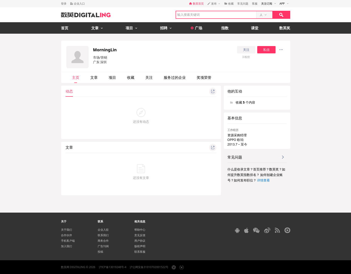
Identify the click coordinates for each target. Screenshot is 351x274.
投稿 (100, 252)
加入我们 (66, 246)
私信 (266, 50)
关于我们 (66, 230)
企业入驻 (103, 230)
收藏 (130, 77)
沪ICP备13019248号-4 (113, 267)
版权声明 (139, 246)
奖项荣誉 (204, 77)
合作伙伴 (66, 235)
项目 (112, 77)
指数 (225, 27)
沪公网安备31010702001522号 (149, 267)
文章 (94, 77)
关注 (246, 50)
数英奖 (284, 27)
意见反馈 (139, 235)
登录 (63, 3)
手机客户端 (68, 241)
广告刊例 (103, 246)
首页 (64, 27)
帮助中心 (139, 230)
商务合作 (103, 241)
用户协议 (139, 241)
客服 (254, 3)
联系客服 (139, 252)
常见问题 (242, 3)
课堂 (254, 27)
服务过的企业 (175, 77)
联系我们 (103, 235)
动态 (69, 91)
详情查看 (263, 180)
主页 (75, 77)
